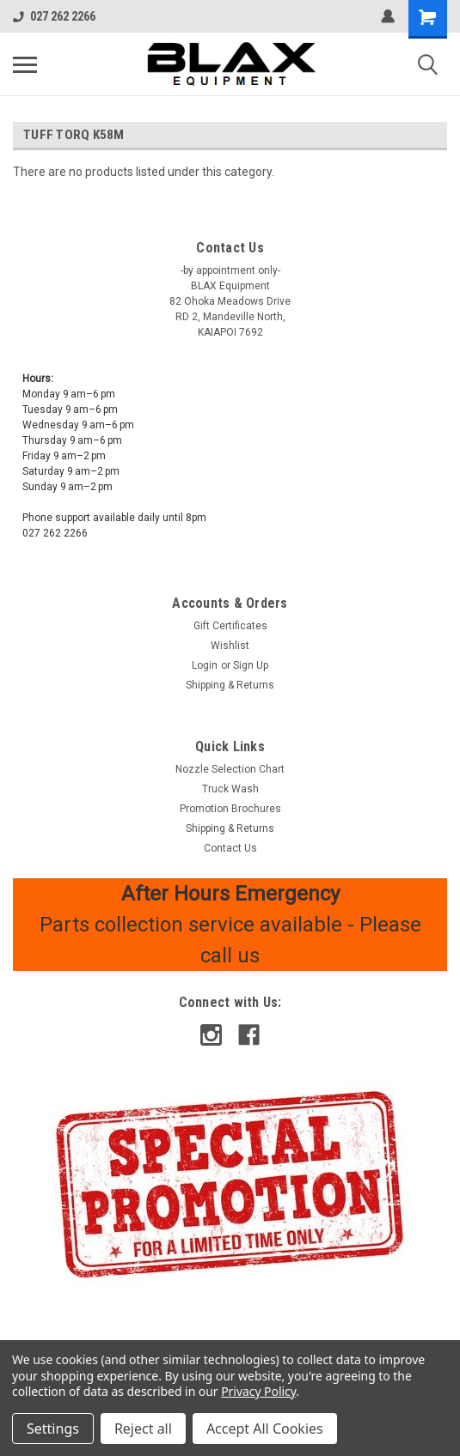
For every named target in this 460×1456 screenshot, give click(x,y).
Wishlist (230, 646)
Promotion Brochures (230, 809)
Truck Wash (230, 789)
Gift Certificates (230, 626)
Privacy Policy (258, 1391)
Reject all (143, 1428)
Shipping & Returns (230, 685)
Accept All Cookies (264, 1428)
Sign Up (250, 665)
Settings (53, 1428)
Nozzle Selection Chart (230, 769)
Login (205, 665)
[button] (230, 1183)
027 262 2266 (54, 16)
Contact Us (230, 848)
